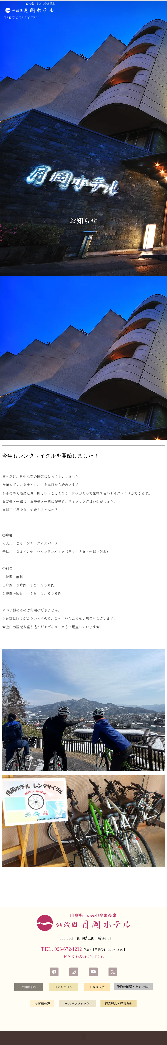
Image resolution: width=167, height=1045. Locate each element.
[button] (83, 1038)
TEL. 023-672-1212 (61, 948)
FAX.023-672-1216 (83, 956)
